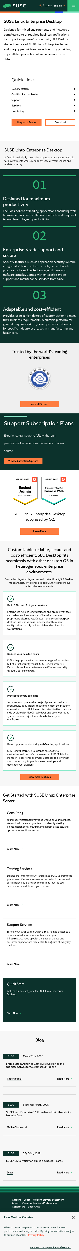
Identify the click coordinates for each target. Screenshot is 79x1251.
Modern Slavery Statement (48, 1199)
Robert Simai (14, 1078)
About (15, 1203)
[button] (45, 6)
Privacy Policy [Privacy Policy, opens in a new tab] (36, 1235)
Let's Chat (34, 1206)
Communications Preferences (39, 1203)
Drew (10, 1172)
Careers (16, 1199)
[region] (39, 1231)
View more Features (39, 777)
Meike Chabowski (17, 1127)
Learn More (39, 531)
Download (60, 122)
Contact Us (18, 1206)
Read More (63, 1078)
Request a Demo (26, 122)
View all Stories (39, 404)
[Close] (73, 1217)
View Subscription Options (23, 461)
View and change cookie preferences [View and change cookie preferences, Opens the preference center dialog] (50, 1247)
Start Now (13, 1013)
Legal (27, 1199)
